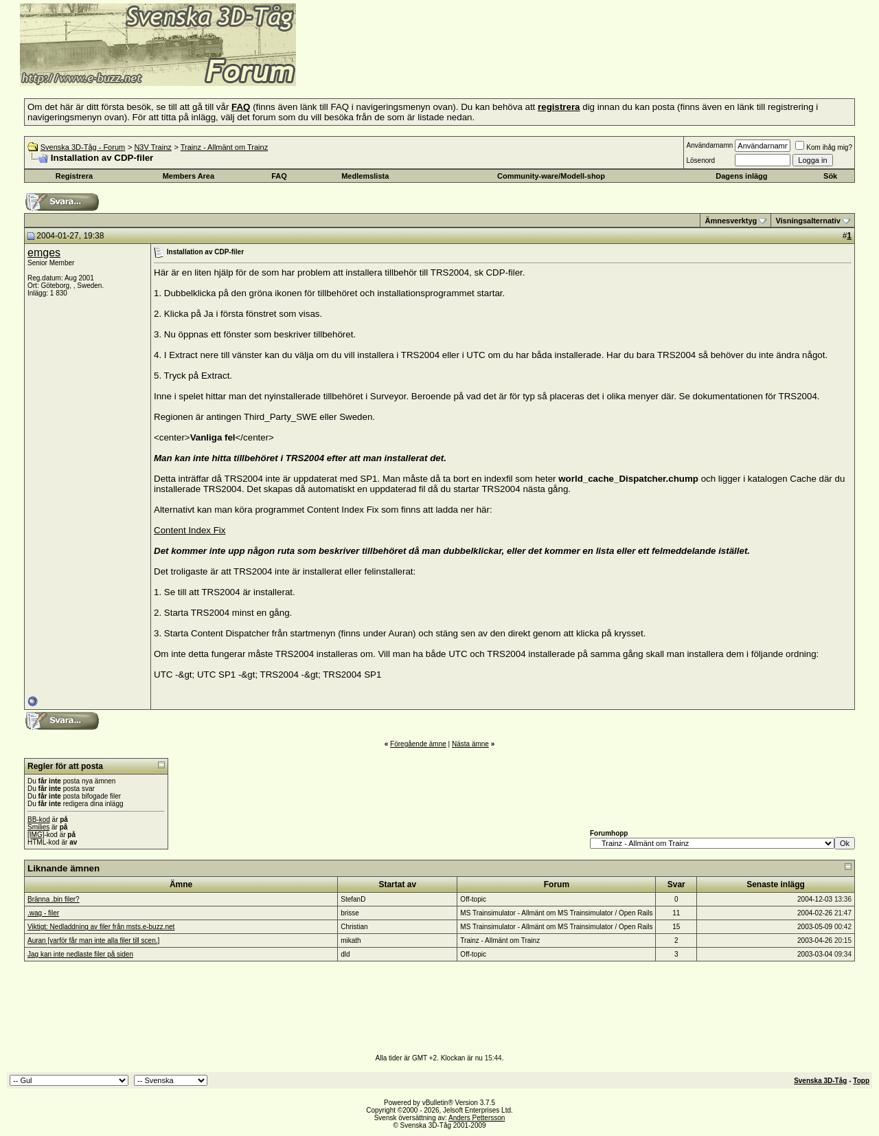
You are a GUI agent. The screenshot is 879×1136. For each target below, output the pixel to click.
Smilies (38, 827)
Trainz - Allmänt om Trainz (224, 147)
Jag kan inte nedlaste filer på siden (80, 954)
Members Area (188, 176)
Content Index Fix (189, 530)
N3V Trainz (152, 147)
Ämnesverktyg (731, 220)
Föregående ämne (418, 744)
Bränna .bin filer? (53, 899)
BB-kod (38, 819)
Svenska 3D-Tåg (820, 1080)
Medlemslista (365, 176)
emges (43, 252)
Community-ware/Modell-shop (551, 176)
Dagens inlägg (741, 176)
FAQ (279, 176)
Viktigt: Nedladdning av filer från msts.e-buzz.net (100, 927)
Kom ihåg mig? (823, 147)
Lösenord (700, 160)
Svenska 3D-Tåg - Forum (83, 147)
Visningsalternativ (808, 220)
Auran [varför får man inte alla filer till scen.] (93, 940)
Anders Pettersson (476, 1118)
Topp (861, 1080)
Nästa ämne (470, 744)
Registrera (74, 176)
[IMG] (35, 834)
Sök (830, 176)
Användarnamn (709, 145)
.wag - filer (43, 913)
